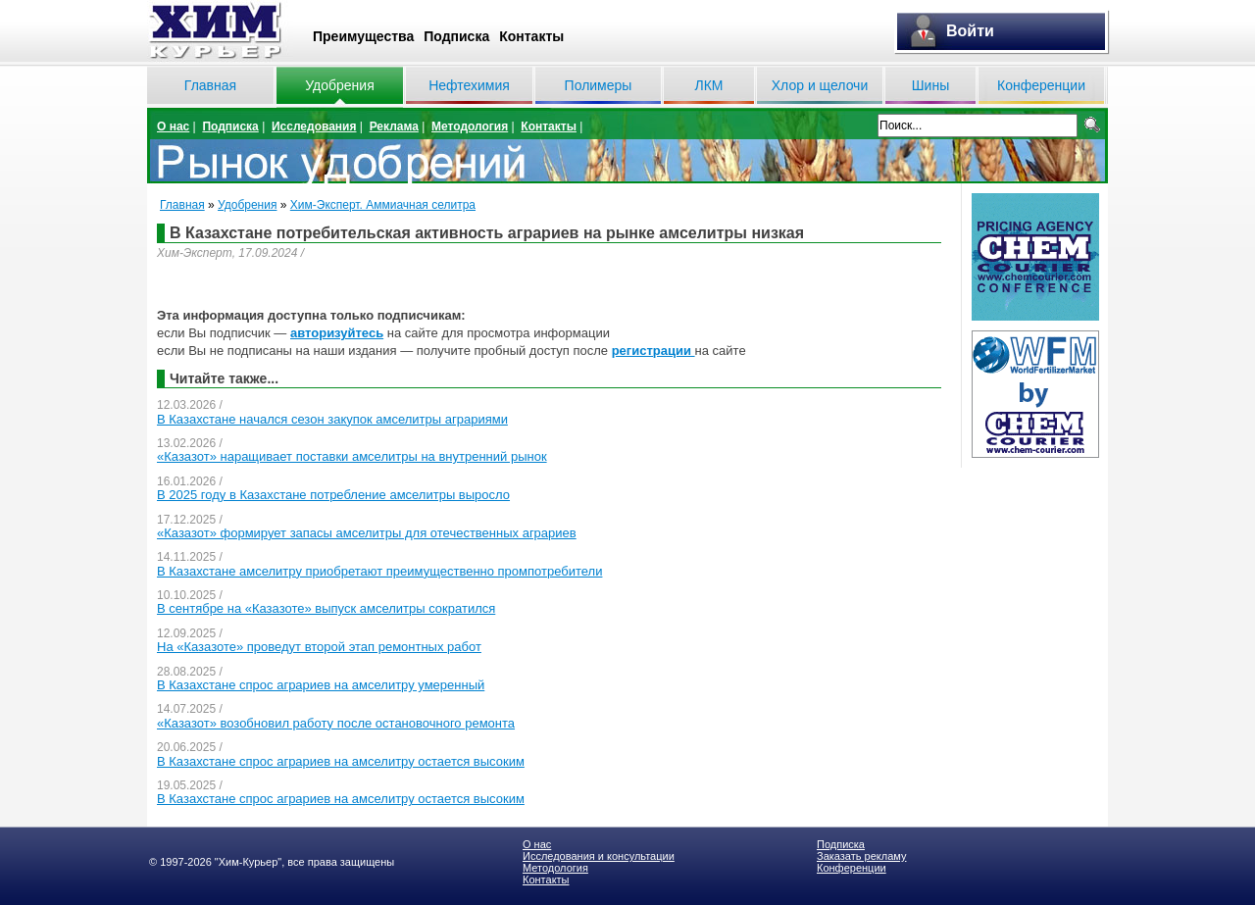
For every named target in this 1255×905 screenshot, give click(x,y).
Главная (210, 85)
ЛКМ (708, 85)
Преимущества (363, 36)
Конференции (1041, 85)
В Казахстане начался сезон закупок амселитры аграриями (332, 419)
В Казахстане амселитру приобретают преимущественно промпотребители (379, 571)
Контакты (531, 36)
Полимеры (598, 85)
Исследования (314, 126)
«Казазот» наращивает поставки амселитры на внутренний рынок (352, 456)
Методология (469, 126)
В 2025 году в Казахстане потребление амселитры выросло (333, 494)
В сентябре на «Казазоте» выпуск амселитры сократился (326, 608)
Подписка (456, 36)
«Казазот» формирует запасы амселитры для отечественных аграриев (367, 533)
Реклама (394, 126)
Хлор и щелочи (820, 85)
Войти (970, 31)
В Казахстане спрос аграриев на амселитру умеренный (320, 685)
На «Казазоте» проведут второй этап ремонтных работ (319, 646)
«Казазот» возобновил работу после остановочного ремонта (336, 723)
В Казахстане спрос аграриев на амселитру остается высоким (341, 761)
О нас (173, 126)
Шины (930, 85)
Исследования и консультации (599, 856)
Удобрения (339, 85)
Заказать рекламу (861, 856)
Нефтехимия (469, 85)
